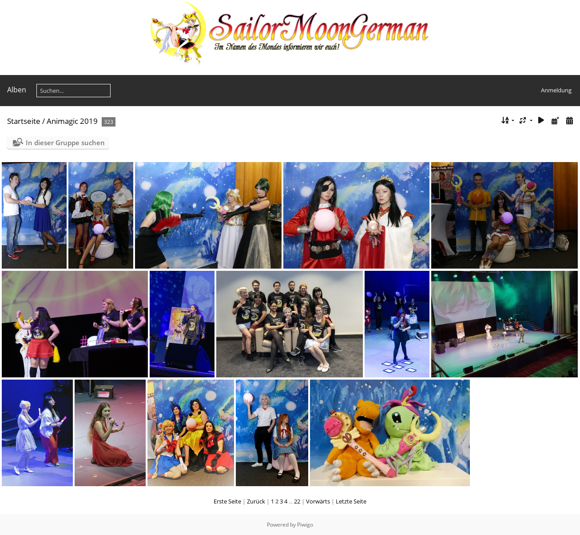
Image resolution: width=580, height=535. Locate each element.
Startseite (23, 121)
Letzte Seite (351, 501)
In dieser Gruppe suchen (65, 142)
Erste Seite (227, 501)
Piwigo (305, 524)
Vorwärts (318, 501)
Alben (16, 90)
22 (297, 501)
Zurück (256, 501)
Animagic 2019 (72, 121)
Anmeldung (556, 90)
